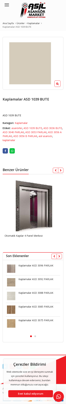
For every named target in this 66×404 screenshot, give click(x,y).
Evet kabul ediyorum (30, 393)
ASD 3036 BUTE (52, 128)
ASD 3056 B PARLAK (25, 136)
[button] (60, 86)
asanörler (16, 128)
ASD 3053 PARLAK (36, 132)
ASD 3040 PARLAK (13, 132)
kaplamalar (9, 140)
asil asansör (45, 136)
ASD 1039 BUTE (33, 128)
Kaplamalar (21, 123)
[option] (33, 63)
